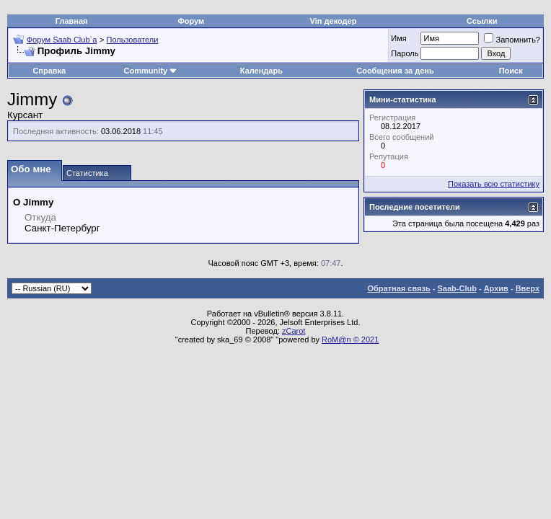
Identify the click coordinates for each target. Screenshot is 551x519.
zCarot (293, 331)
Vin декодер (333, 21)
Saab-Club (456, 288)
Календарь (261, 70)
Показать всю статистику (493, 183)
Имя (398, 38)
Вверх (527, 288)
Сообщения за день (394, 70)
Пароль (404, 53)
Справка (49, 70)
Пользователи (133, 39)
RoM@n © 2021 (350, 339)
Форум (190, 21)
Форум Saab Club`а (62, 39)
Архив (496, 288)
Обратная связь (399, 288)
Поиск (511, 70)
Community (151, 70)
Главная (72, 21)
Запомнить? (512, 39)
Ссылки (482, 21)
